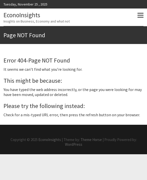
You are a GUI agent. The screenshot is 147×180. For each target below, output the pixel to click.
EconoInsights (22, 15)
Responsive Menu (140, 15)
